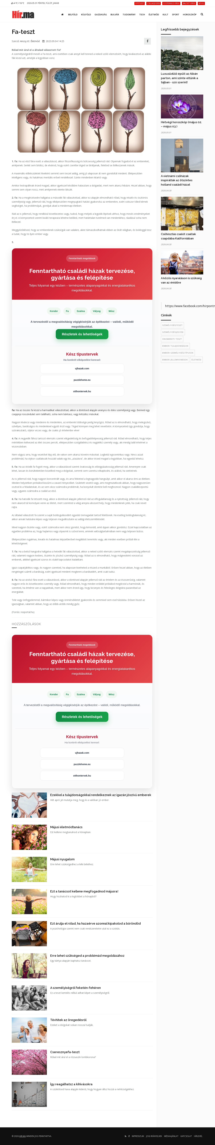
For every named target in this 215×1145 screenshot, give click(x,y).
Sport (175, 14)
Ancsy (23, 41)
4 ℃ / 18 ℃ (17, 3)
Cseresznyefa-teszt (65, 1052)
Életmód (154, 14)
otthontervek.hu (82, 391)
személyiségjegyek (173, 332)
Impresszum (138, 1136)
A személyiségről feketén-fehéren (75, 988)
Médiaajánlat (171, 1136)
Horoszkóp (190, 14)
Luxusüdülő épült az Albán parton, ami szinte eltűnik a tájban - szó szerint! (179, 78)
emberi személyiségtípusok (178, 352)
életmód (196, 359)
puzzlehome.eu (82, 380)
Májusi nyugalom (62, 859)
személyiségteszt (172, 325)
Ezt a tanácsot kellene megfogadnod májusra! (84, 891)
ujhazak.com (82, 368)
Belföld (72, 14)
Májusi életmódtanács (66, 827)
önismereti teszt (172, 339)
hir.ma (22, 1136)
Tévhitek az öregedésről (68, 1020)
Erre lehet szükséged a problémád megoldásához (87, 955)
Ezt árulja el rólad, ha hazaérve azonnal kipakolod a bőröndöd (95, 923)
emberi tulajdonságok (175, 346)
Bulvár (115, 14)
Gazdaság (101, 14)
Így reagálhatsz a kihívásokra (71, 1084)
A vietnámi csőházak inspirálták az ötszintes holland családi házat (176, 180)
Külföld (86, 14)
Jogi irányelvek (154, 1136)
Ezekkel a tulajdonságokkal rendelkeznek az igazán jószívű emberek (100, 795)
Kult (165, 14)
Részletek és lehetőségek (82, 334)
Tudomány (129, 14)
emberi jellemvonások (175, 359)
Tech (142, 14)
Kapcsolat (186, 1136)
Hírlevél (198, 1136)
